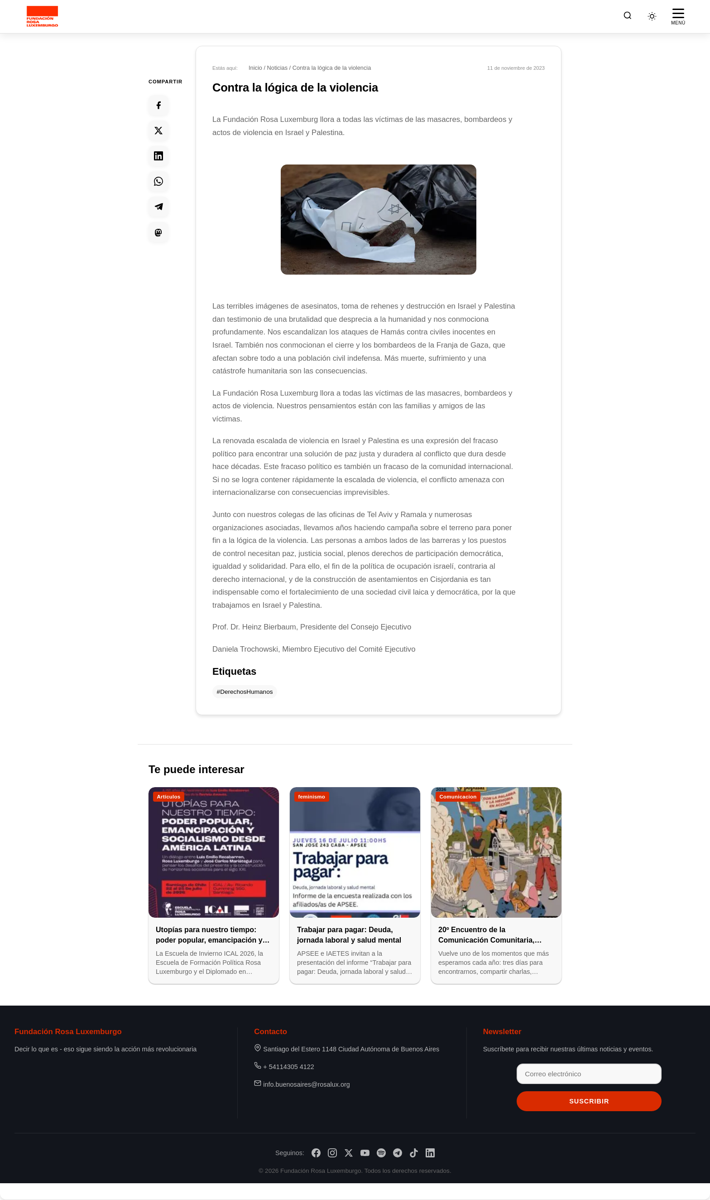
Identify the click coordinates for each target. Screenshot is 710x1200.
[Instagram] (332, 1152)
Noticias (277, 67)
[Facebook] (316, 1152)
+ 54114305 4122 (288, 1066)
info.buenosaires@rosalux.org (306, 1084)
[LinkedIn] (430, 1152)
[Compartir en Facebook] (158, 105)
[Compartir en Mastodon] (158, 232)
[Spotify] (381, 1152)
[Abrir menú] (678, 16)
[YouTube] (364, 1152)
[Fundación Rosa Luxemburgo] (44, 16)
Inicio (255, 67)
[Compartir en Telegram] (158, 207)
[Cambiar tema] (652, 16)
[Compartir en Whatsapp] (158, 181)
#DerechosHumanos (245, 691)
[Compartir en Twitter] (158, 130)
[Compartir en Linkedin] (158, 156)
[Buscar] (627, 16)
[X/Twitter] (348, 1152)
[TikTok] (413, 1152)
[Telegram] (397, 1152)
